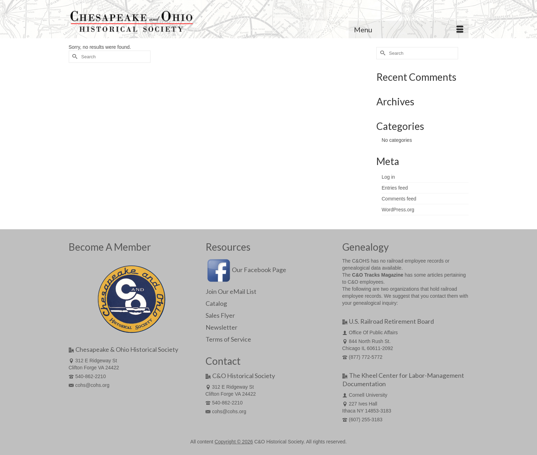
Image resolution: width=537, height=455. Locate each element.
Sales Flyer (220, 315)
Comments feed (399, 199)
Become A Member (110, 247)
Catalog (216, 303)
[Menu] (409, 29)
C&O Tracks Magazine (377, 275)
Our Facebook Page (246, 269)
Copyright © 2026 (234, 441)
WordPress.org (398, 209)
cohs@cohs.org (89, 385)
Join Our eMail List (231, 291)
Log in (388, 177)
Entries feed (395, 188)
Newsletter (221, 327)
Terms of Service (228, 339)
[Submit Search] (74, 57)
